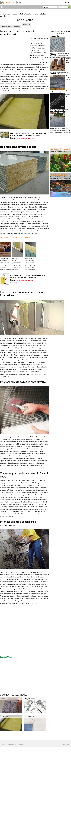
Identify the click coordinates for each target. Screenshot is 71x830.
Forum (46, 7)
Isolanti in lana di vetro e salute (18, 146)
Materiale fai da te (24, 14)
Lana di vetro (5, 716)
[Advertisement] (20, 11)
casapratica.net (11, 14)
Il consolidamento (30, 716)
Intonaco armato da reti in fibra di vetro (23, 381)
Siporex (3, 699)
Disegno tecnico (29, 699)
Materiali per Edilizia (39, 14)
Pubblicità (66, 744)
